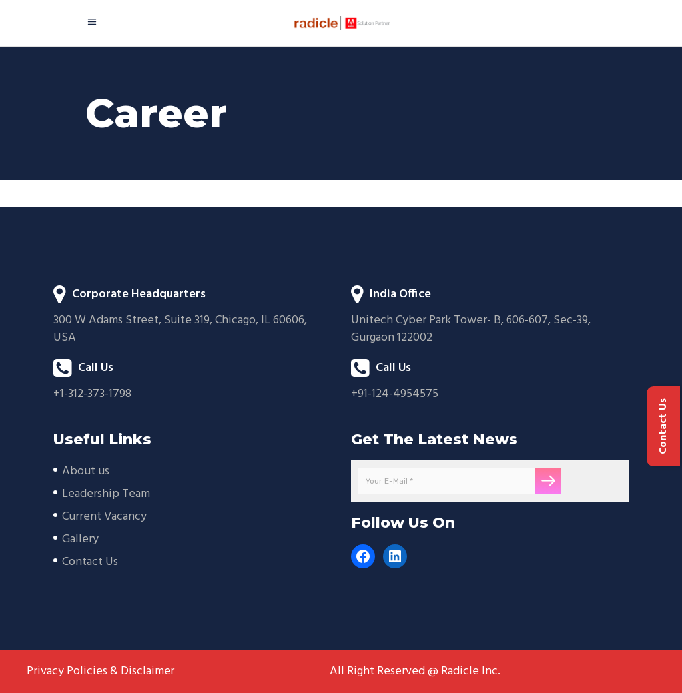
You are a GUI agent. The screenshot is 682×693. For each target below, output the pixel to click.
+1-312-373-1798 (92, 394)
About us (85, 471)
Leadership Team (106, 494)
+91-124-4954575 (394, 394)
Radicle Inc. (470, 671)
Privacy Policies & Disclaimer (100, 671)
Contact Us (90, 562)
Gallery (80, 539)
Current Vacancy (104, 516)
